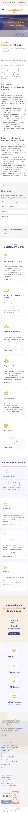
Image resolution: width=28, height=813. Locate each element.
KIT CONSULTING (5, 4)
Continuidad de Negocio (12, 332)
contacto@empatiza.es (19, 2)
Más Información (8, 280)
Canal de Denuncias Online (9, 785)
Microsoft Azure (9, 398)
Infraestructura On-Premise (13, 261)
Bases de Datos (9, 430)
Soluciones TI (5, 773)
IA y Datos (6, 572)
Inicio (25, 32)
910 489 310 (6, 765)
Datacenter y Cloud (8, 476)
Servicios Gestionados (7, 775)
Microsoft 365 (7, 508)
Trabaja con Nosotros (7, 783)
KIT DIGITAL (13, 4)
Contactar (14, 633)
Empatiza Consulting (7, 779)
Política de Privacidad (15, 811)
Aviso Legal (6, 811)
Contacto (4, 781)
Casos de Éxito (6, 777)
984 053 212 (8, 2)
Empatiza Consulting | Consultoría (16, 809)
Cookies (23, 811)
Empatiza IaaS (9, 366)
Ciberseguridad (7, 540)
